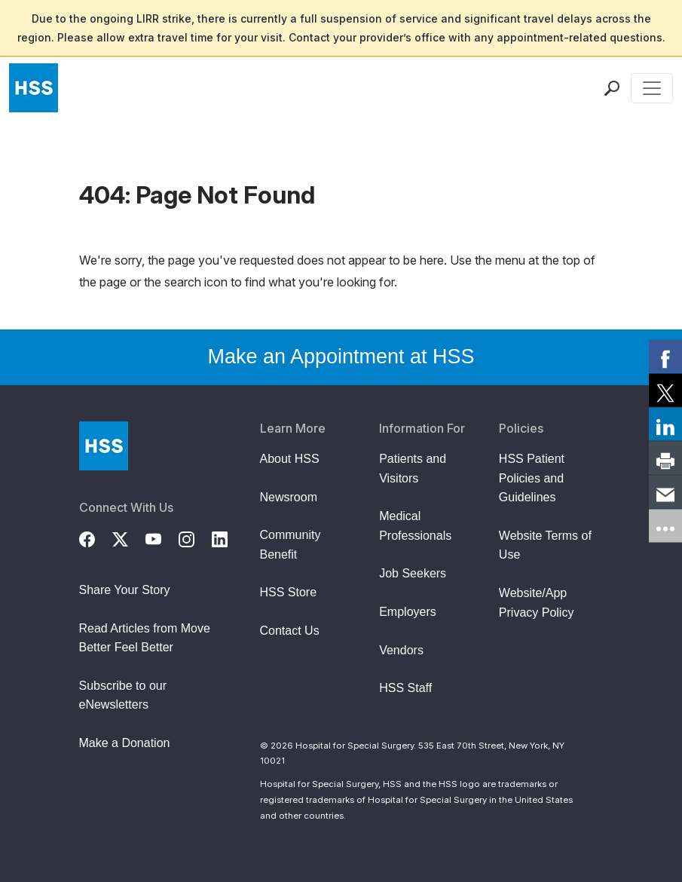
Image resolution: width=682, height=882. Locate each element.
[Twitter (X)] (128, 537)
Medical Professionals (415, 526)
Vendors (401, 650)
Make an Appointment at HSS (340, 356)
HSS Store (288, 592)
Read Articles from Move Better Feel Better (144, 638)
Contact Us (290, 630)
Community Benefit (290, 544)
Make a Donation (124, 743)
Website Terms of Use (545, 545)
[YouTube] (162, 537)
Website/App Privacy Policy (536, 602)
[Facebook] (95, 537)
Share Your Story (124, 589)
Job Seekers (412, 573)
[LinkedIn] (228, 537)
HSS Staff (405, 687)
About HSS (290, 458)
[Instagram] (195, 537)
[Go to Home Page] (103, 445)
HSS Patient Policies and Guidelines (531, 478)
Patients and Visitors (412, 468)
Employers (407, 611)
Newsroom (288, 497)
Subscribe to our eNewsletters (123, 695)
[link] (665, 356)
